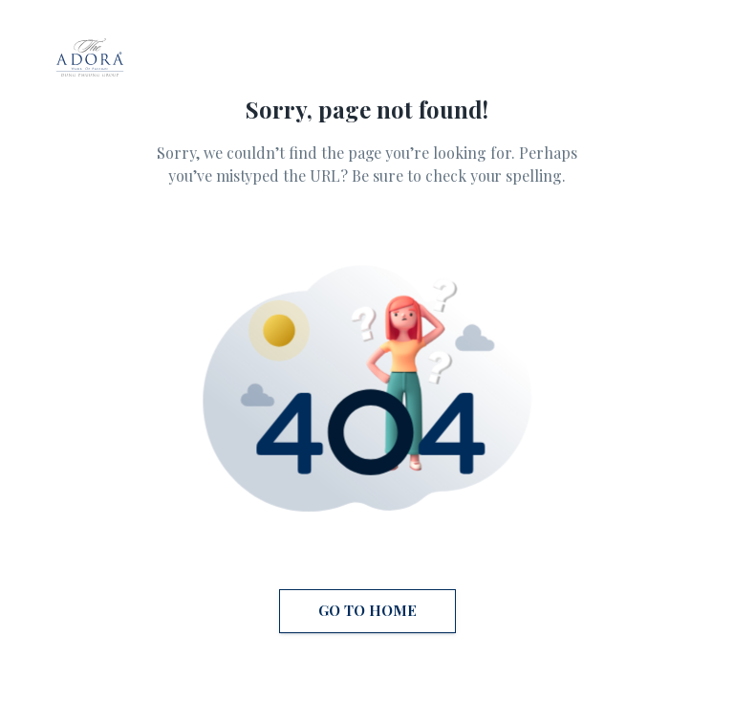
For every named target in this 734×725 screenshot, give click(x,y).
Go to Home (367, 611)
